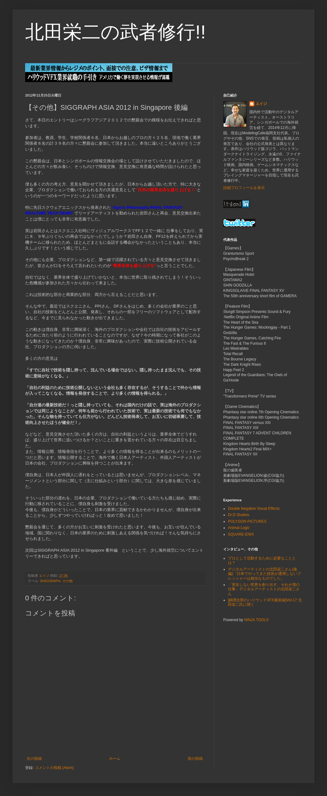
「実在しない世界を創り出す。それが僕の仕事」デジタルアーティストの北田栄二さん (264, 589)
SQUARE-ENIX (241, 534)
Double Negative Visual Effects (254, 508)
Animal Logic (239, 528)
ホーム (114, 758)
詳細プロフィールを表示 (244, 188)
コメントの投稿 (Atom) (54, 767)
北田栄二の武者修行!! (115, 31)
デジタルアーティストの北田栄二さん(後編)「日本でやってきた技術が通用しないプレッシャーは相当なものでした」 (264, 574)
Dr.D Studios (238, 515)
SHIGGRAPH (50, 581)
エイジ (261, 104)
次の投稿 (34, 758)
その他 (67, 581)
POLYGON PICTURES (247, 521)
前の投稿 (195, 758)
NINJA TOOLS (256, 620)
